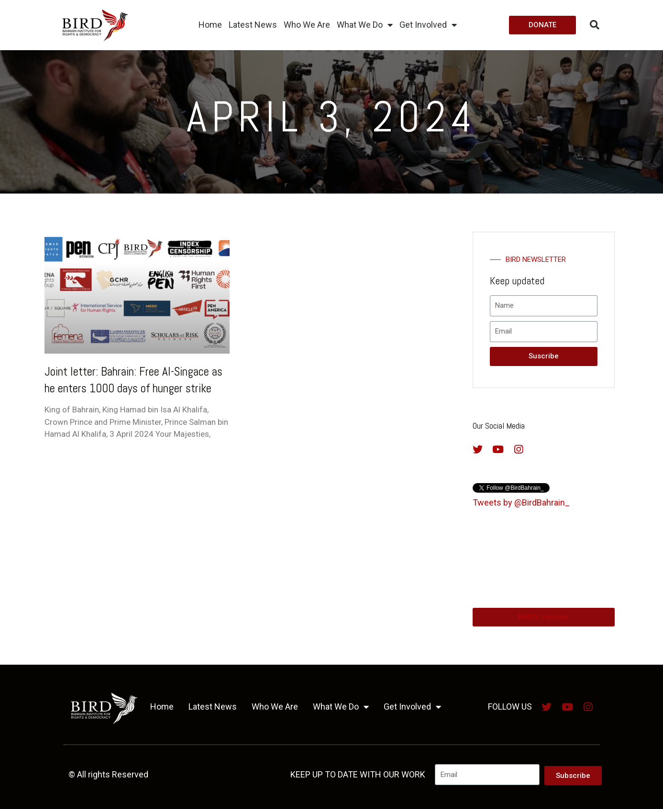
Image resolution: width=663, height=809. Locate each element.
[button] (542, 25)
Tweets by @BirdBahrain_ (521, 502)
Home (210, 25)
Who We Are (307, 25)
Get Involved (428, 25)
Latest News (253, 25)
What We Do (365, 25)
